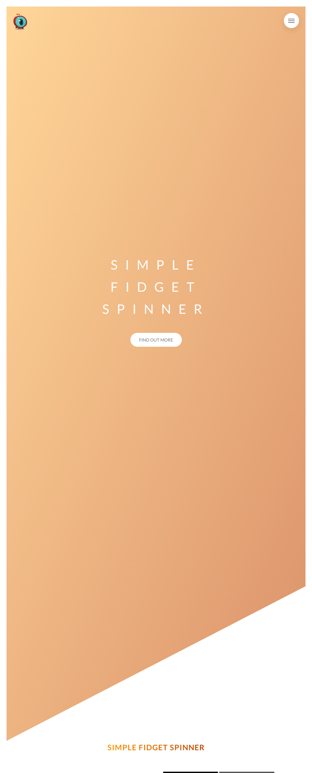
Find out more (156, 339)
